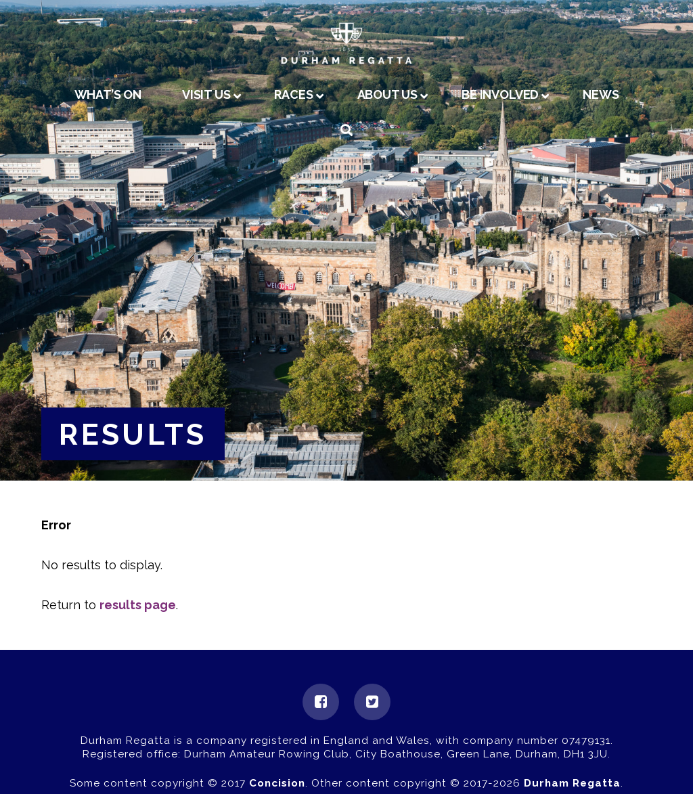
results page (137, 605)
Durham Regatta (572, 783)
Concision (277, 783)
